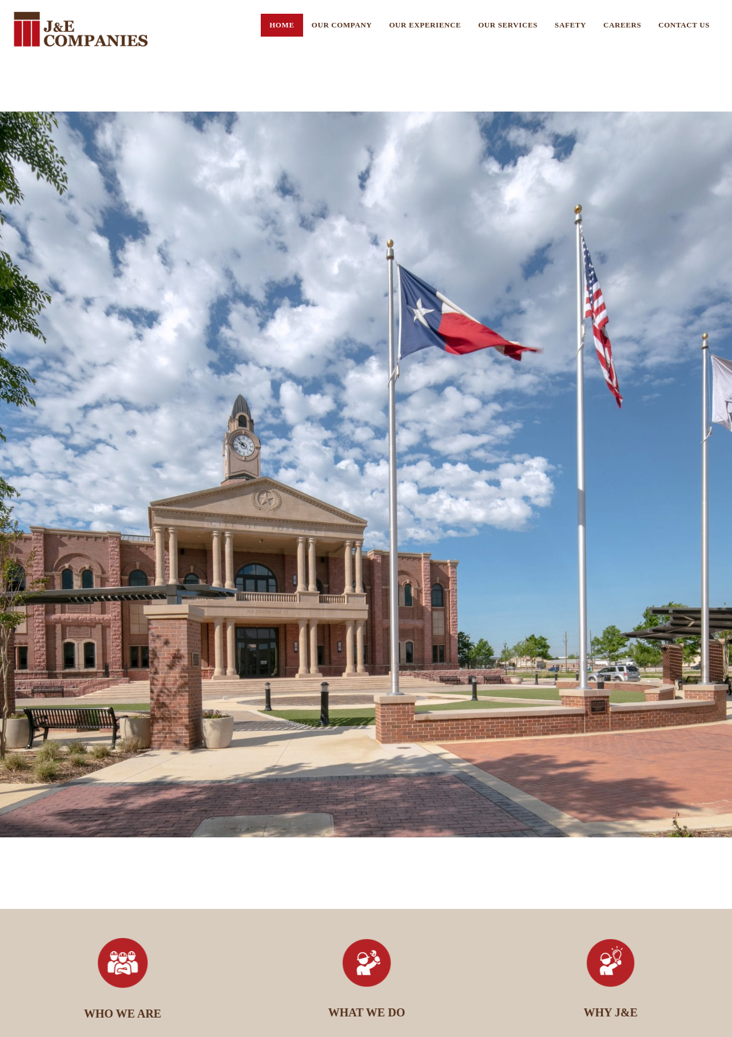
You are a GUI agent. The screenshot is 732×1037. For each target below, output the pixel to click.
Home (282, 25)
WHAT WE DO (370, 1012)
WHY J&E (614, 1012)
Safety (570, 25)
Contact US (684, 25)
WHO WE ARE (126, 1013)
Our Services (508, 25)
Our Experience (425, 25)
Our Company (342, 25)
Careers (622, 25)
